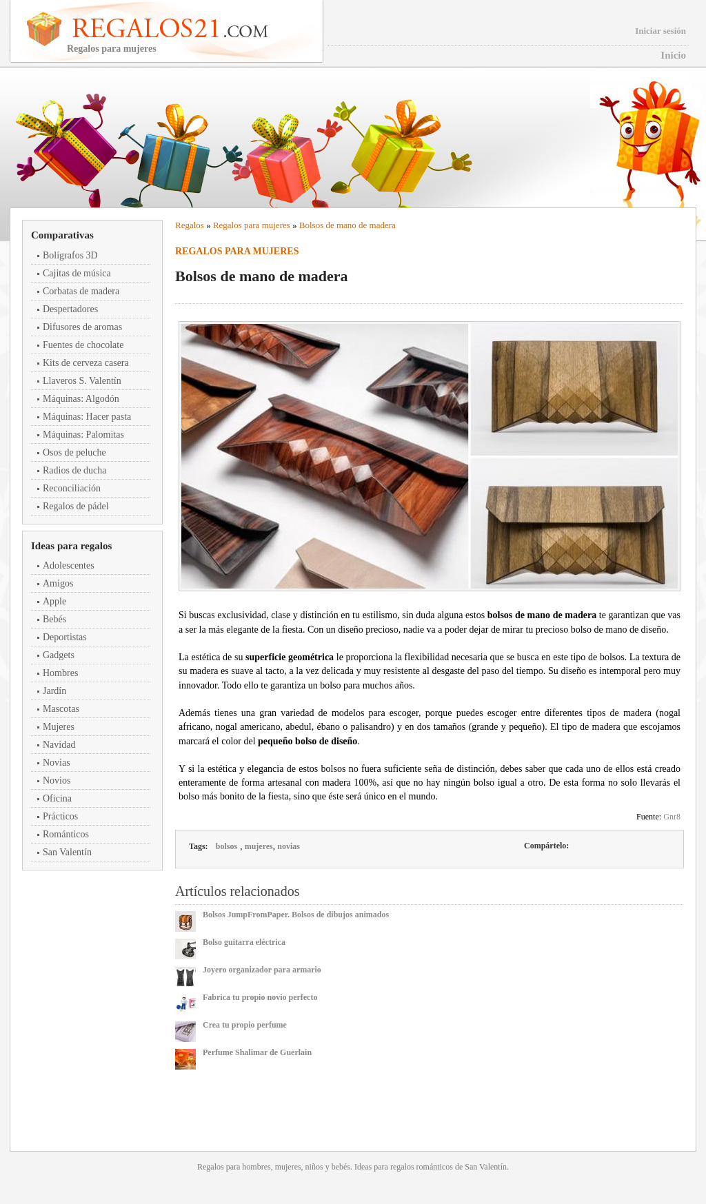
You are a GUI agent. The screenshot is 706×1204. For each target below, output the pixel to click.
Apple (54, 601)
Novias (56, 762)
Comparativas (62, 235)
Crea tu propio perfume (245, 1025)
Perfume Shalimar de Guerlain (257, 1052)
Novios (56, 780)
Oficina (57, 798)
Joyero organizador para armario (262, 970)
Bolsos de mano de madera (347, 225)
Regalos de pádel (76, 506)
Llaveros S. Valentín (82, 381)
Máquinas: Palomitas (83, 434)
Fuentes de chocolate (83, 345)
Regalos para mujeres (251, 225)
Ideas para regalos (71, 545)
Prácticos (60, 816)
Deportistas (65, 637)
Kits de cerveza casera (86, 363)
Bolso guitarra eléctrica (244, 942)
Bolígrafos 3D (70, 255)
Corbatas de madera (81, 291)
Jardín (54, 691)
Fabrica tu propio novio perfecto (260, 997)
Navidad (59, 744)
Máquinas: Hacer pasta (87, 416)
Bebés (54, 619)
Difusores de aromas (82, 327)
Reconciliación (72, 488)
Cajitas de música (77, 273)
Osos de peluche (74, 452)
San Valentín (67, 852)
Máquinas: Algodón (81, 399)
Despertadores (70, 309)
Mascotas (61, 709)
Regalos (189, 225)
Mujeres (58, 727)
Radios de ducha (75, 470)
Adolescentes (68, 565)
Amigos (58, 583)
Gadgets (58, 655)
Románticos (66, 834)
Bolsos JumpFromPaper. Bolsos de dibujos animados (296, 914)
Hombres (60, 673)
